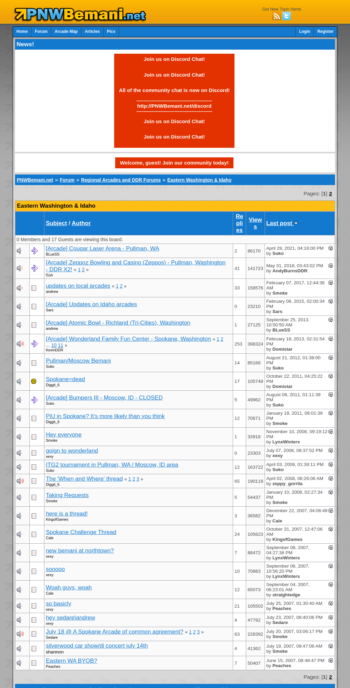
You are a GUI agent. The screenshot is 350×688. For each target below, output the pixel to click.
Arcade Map (66, 31)
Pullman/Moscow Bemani (78, 361)
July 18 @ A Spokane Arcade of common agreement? (114, 631)
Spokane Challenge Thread (81, 532)
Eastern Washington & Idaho (199, 180)
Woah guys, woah (69, 587)
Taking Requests (67, 495)
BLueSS (52, 254)
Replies (239, 223)
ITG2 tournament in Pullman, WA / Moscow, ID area (112, 465)
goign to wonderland (72, 450)
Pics (111, 31)
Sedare (52, 637)
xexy (49, 456)
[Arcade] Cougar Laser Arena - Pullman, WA (102, 248)
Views (255, 223)
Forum (41, 31)
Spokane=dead (65, 379)
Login (304, 31)
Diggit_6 (52, 385)
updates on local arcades (78, 286)
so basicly (58, 603)
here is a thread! (67, 513)
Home (22, 31)
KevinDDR (54, 350)
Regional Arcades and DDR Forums (121, 180)
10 (54, 345)
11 (61, 345)
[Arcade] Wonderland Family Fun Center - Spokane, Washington (128, 339)
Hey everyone (64, 434)
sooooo (55, 569)
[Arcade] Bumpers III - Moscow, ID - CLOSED (104, 397)
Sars (49, 310)
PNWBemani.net (35, 180)
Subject (56, 223)
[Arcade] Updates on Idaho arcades (91, 304)
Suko (50, 366)
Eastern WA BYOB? (71, 661)
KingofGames (57, 519)
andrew (52, 291)
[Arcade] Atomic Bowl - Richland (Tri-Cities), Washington (118, 323)
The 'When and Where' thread (84, 479)
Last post (282, 223)
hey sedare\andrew (70, 617)
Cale (49, 538)
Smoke (51, 440)
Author (81, 223)
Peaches (53, 666)
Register (325, 31)
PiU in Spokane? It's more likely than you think (105, 416)
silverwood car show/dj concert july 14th (97, 645)
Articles (92, 31)
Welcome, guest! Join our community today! (174, 163)
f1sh (49, 275)
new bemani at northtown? (80, 550)
